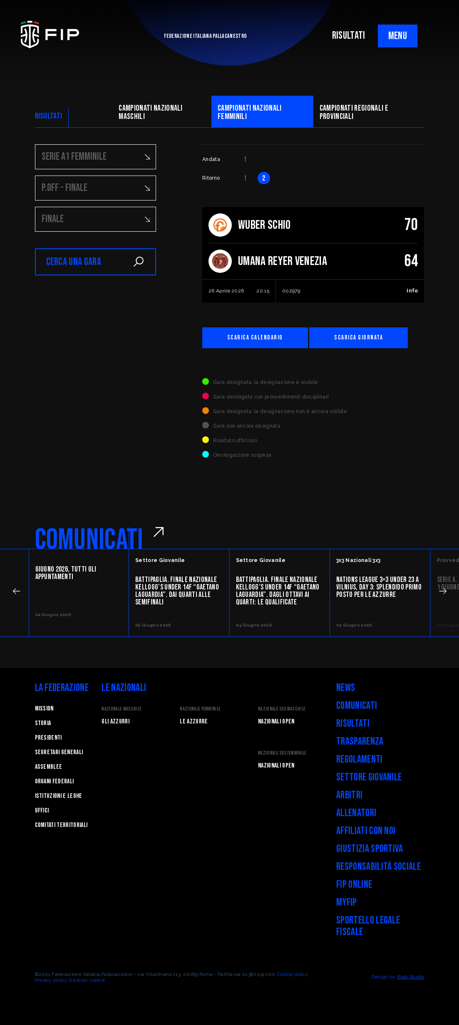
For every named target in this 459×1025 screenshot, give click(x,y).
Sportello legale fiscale (368, 926)
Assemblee (48, 767)
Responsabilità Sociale (378, 866)
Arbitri (349, 795)
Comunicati (356, 705)
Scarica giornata (358, 338)
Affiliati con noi (365, 830)
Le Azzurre (194, 721)
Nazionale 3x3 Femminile (282, 753)
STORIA (43, 723)
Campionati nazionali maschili (150, 112)
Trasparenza (360, 741)
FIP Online (354, 884)
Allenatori (356, 813)
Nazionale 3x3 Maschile (281, 709)
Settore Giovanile (369, 777)
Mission (44, 709)
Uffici (42, 811)
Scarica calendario (255, 338)
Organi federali (54, 781)
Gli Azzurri (115, 721)
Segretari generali (59, 752)
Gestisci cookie (87, 980)
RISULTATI (348, 35)
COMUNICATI (89, 539)
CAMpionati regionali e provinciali (354, 112)
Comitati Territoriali (61, 825)
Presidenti (48, 738)
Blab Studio (410, 977)
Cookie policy (292, 974)
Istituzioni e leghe (58, 796)
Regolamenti (359, 759)
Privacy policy (51, 980)
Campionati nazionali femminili (249, 112)
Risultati (353, 723)
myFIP (346, 902)
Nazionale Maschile (121, 709)
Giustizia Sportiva (369, 848)
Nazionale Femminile (200, 709)
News (345, 687)
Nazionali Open (276, 721)
